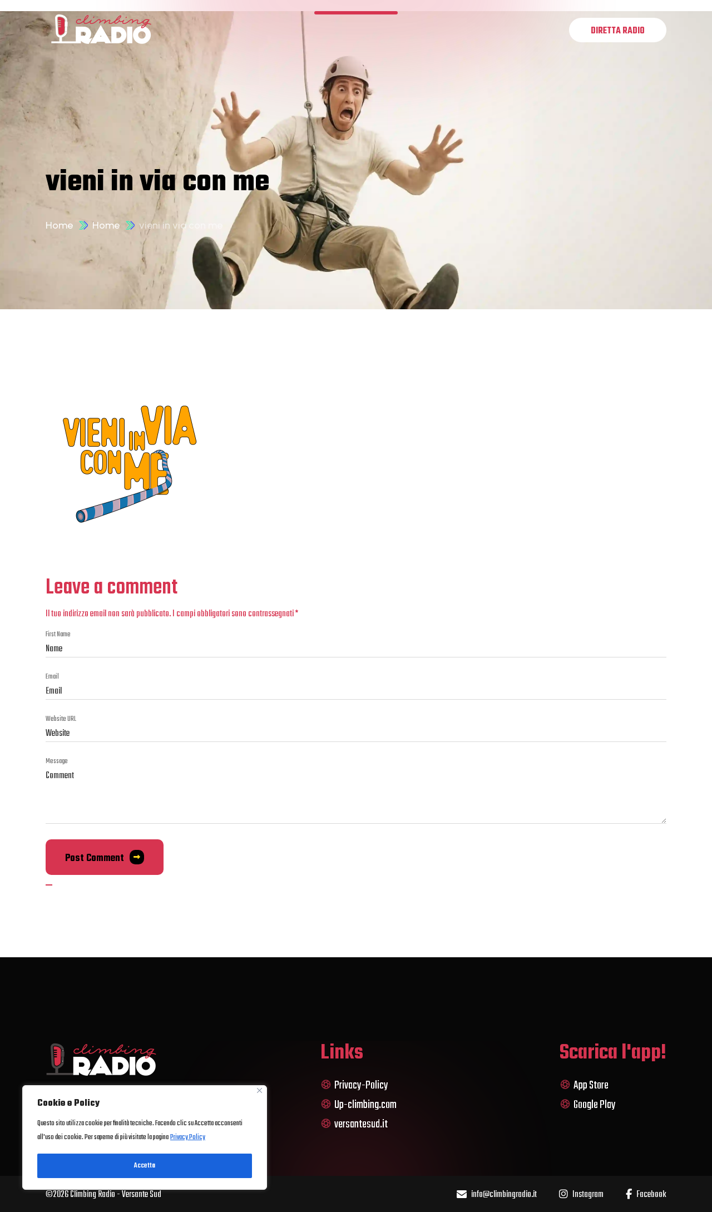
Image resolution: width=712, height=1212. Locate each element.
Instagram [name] (581, 1195)
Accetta (144, 1165)
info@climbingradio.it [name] (497, 1195)
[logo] (101, 29)
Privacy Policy (187, 1137)
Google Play (588, 1105)
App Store (584, 1085)
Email (52, 677)
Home (59, 225)
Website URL (61, 719)
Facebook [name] (646, 1195)
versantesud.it (354, 1124)
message (57, 761)
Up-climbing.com (358, 1105)
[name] (617, 30)
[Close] (259, 1090)
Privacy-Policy (354, 1085)
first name (58, 635)
